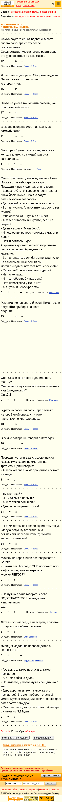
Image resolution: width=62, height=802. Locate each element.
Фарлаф (53, 612)
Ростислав (54, 400)
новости (55, 789)
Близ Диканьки (30, 637)
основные (18, 768)
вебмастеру (44, 789)
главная (5, 776)
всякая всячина (31, 770)
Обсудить (5, 66)
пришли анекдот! (51, 776)
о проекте (33, 789)
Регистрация (28, 5)
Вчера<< (5, 731)
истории (26, 11)
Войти (18, 5)
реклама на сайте (9, 789)
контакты (23, 789)
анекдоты (16, 11)
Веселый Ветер (31, 66)
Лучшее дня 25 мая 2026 (27, 2)
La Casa (37, 169)
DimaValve (54, 292)
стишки (52, 11)
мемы (35, 11)
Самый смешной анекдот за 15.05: (24, 745)
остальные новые (34, 768)
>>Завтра (29, 731)
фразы (43, 11)
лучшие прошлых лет (11, 770)
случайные (46, 770)
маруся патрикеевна (33, 660)
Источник (28, 169)
